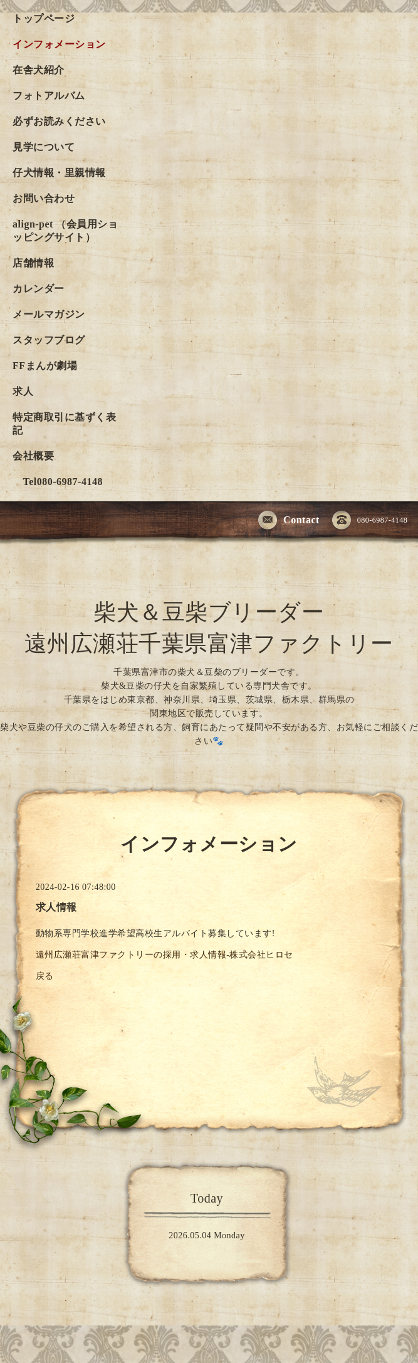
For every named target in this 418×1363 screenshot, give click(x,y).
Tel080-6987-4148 (58, 481)
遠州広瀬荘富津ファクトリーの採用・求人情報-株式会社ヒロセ (164, 954)
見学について (44, 147)
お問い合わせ (44, 198)
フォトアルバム (49, 95)
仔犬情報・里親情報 (59, 172)
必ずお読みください (59, 121)
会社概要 (33, 456)
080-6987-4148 (370, 521)
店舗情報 (33, 263)
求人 (23, 391)
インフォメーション (59, 44)
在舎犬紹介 (39, 70)
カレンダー (39, 288)
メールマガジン (49, 314)
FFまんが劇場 (45, 365)
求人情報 (56, 907)
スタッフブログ (49, 340)
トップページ (44, 18)
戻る (45, 976)
